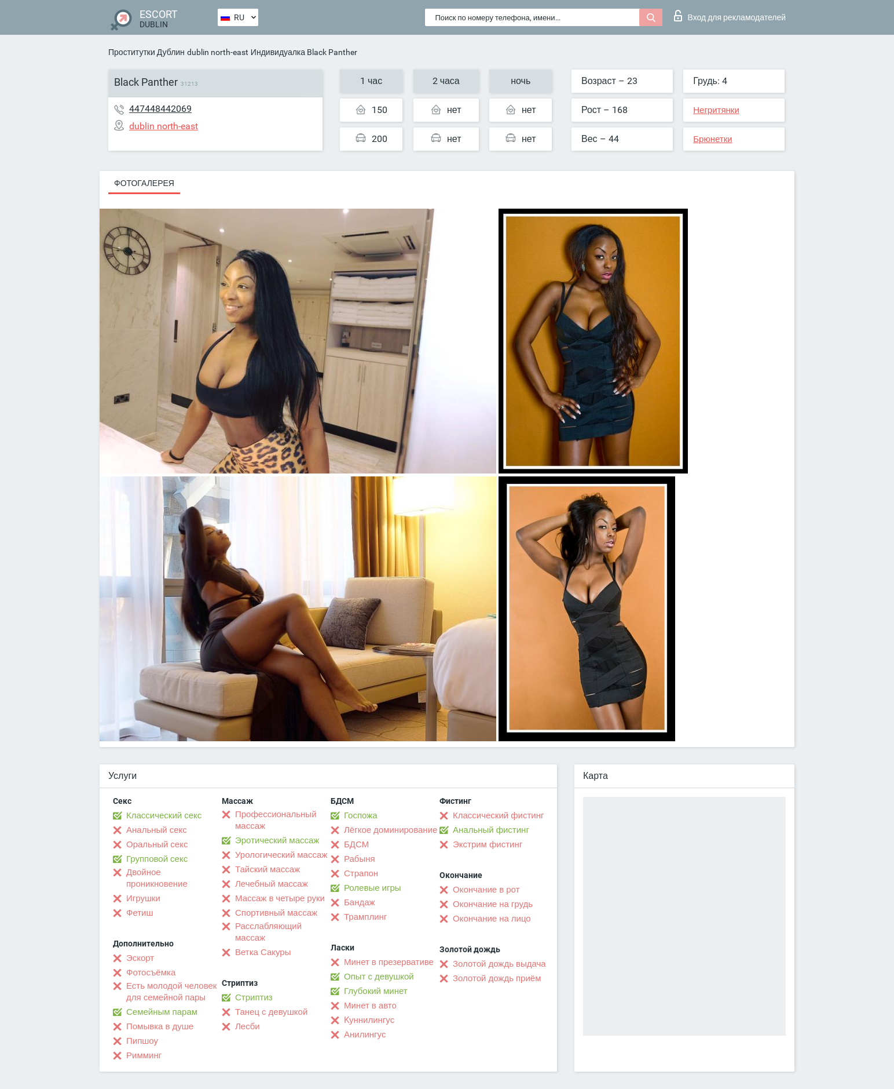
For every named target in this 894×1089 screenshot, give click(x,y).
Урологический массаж (281, 855)
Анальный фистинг (491, 830)
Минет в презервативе (389, 962)
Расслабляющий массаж (268, 932)
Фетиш (139, 913)
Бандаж (359, 902)
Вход (730, 15)
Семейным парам (161, 1012)
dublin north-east (217, 52)
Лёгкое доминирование (390, 830)
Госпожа (361, 815)
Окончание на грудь (493, 904)
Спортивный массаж (276, 913)
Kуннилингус (369, 1020)
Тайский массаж (267, 869)
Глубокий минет (376, 991)
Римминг (144, 1055)
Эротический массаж (277, 840)
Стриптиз (254, 997)
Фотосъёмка (150, 972)
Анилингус (365, 1034)
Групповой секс (157, 859)
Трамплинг (365, 917)
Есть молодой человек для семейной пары (171, 992)
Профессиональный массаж (276, 820)
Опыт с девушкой (379, 976)
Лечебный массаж (271, 884)
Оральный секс (157, 844)
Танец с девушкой (271, 1012)
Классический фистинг (498, 815)
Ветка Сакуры (263, 952)
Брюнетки (712, 139)
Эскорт (140, 958)
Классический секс (163, 815)
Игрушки (143, 898)
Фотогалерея (144, 183)
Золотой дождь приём (497, 978)
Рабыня (359, 859)
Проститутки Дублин (146, 52)
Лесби (247, 1026)
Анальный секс (156, 830)
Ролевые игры (372, 888)
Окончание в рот (486, 889)
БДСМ (356, 844)
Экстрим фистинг (487, 844)
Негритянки (716, 110)
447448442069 (160, 108)
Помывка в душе (159, 1026)
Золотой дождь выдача (499, 964)
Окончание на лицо (492, 918)
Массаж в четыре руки (280, 898)
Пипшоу (142, 1041)
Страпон (361, 873)
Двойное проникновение (157, 878)
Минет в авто (370, 1005)
